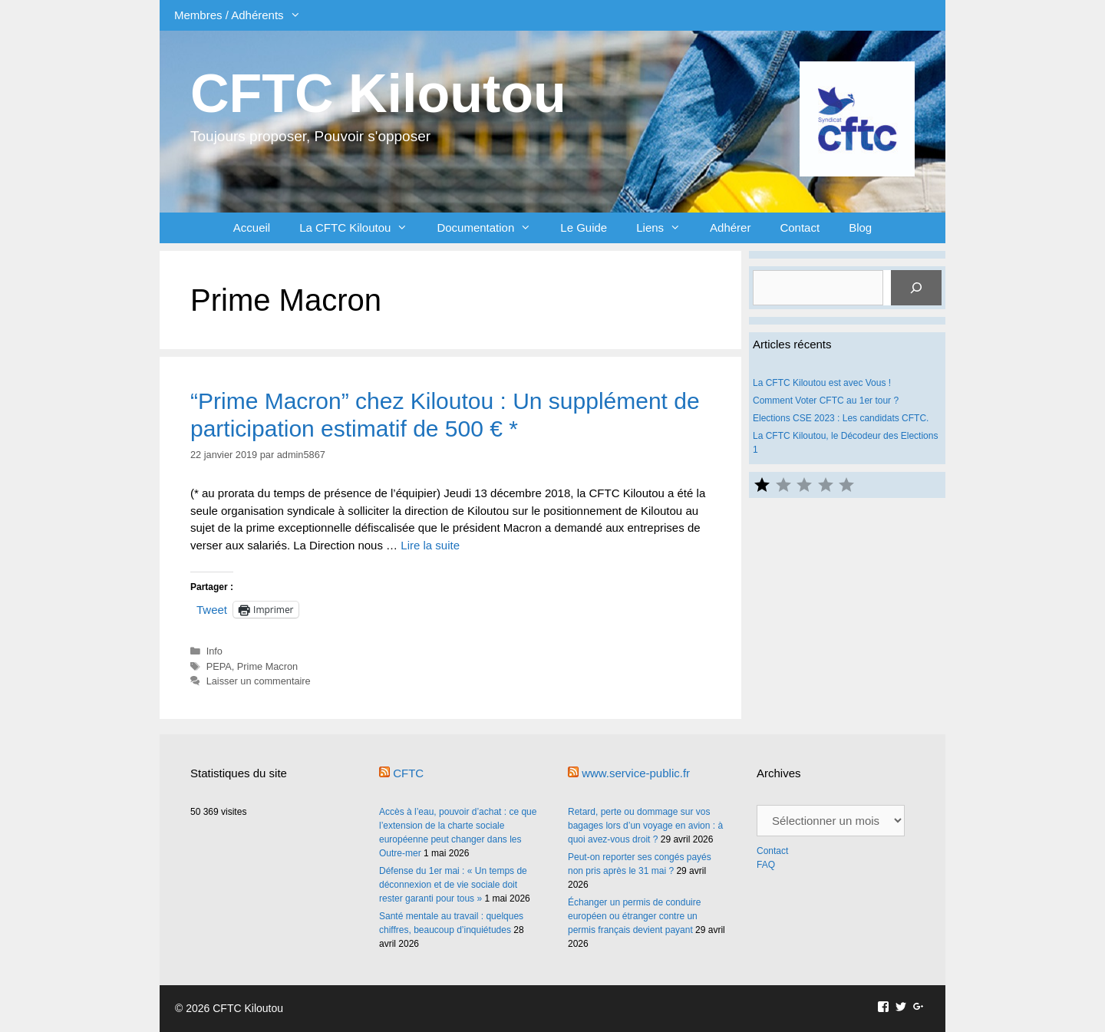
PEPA (219, 666)
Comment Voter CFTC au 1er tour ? (826, 400)
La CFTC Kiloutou (360, 228)
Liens (665, 228)
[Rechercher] (916, 287)
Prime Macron (267, 666)
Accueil (251, 227)
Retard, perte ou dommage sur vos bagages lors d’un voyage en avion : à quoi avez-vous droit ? (645, 825)
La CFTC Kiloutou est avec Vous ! (822, 383)
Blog (860, 227)
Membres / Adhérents (244, 15)
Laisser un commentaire (258, 681)
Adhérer (730, 227)
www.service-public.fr (636, 773)
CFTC (408, 773)
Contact (800, 227)
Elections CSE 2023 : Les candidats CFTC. (841, 418)
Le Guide (583, 227)
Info (214, 651)
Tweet (211, 609)
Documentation (491, 228)
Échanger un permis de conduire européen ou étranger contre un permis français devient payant (634, 916)
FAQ (766, 864)
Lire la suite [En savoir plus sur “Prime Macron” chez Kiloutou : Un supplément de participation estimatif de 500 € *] (430, 545)
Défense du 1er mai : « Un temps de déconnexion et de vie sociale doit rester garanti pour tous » (453, 884)
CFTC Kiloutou (378, 94)
